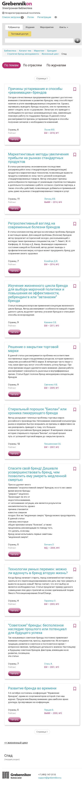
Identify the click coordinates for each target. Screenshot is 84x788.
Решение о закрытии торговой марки (33, 349)
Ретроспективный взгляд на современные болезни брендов (34, 225)
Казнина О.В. (50, 322)
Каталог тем (25, 50)
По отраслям (32, 65)
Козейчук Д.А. (51, 261)
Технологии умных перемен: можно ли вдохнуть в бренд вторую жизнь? (38, 571)
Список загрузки (13, 17)
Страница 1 (42, 78)
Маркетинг (39, 50)
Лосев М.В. (49, 130)
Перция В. (49, 710)
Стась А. (48, 664)
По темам (11, 65)
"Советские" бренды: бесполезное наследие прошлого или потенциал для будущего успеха (37, 629)
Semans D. (49, 544)
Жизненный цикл (50, 54)
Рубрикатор (14, 27)
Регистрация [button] (44, 17)
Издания (30, 27)
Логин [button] (30, 17)
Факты (63, 27)
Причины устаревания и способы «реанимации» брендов (35, 91)
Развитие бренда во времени (32, 688)
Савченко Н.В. (51, 384)
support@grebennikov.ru (49, 777)
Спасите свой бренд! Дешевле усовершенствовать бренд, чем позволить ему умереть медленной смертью (37, 474)
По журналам (56, 65)
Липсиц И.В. (50, 199)
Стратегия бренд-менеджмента (23, 54)
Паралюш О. (50, 601)
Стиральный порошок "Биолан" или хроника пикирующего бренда (37, 411)
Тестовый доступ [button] (19, 34)
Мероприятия (46, 27)
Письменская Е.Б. (52, 444)
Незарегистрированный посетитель (21, 13)
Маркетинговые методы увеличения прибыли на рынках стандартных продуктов (38, 158)
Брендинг (52, 50)
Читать (14, 139)
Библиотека (10, 50)
